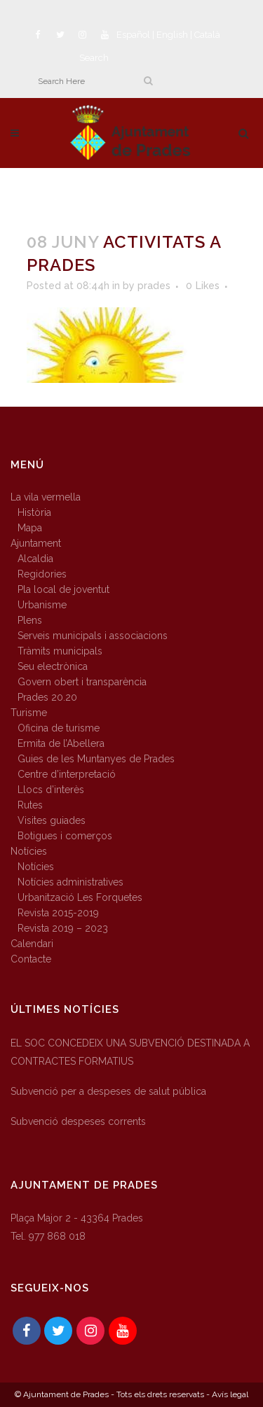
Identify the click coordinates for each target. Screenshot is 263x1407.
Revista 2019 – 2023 (63, 928)
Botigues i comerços (65, 835)
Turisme (29, 712)
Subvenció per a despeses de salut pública (108, 1091)
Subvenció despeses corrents (78, 1121)
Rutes (30, 805)
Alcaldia (35, 558)
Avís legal (230, 1394)
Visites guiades (52, 820)
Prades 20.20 (47, 697)
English (172, 34)
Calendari (32, 943)
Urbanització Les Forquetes (80, 897)
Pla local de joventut (63, 589)
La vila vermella (46, 497)
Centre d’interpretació (67, 774)
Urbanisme (42, 604)
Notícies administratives (70, 882)
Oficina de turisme (59, 728)
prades (153, 285)
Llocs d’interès (51, 789)
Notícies (29, 851)
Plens (30, 620)
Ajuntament (36, 543)
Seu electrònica (53, 666)
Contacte (31, 959)
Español (133, 34)
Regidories (42, 574)
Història (34, 512)
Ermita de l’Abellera (61, 743)
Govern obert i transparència (82, 681)
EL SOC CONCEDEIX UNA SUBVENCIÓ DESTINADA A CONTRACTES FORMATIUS (130, 1052)
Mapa (30, 527)
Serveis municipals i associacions (93, 635)
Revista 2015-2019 (58, 912)
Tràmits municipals (60, 651)
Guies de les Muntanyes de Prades (96, 758)
